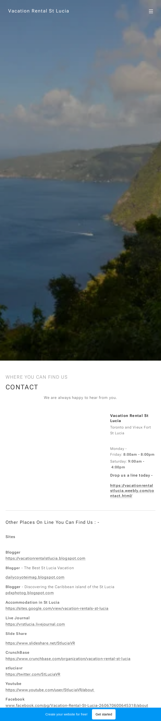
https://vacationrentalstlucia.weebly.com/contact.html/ (132, 490)
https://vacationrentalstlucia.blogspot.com (46, 558)
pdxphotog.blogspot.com (30, 593)
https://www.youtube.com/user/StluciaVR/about (50, 689)
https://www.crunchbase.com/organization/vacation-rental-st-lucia (68, 658)
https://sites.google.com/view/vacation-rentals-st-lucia (57, 608)
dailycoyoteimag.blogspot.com (35, 577)
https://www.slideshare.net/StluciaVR (40, 643)
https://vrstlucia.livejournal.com (35, 624)
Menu (151, 11)
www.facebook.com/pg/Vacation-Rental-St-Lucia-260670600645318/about (77, 705)
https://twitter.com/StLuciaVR (33, 674)
